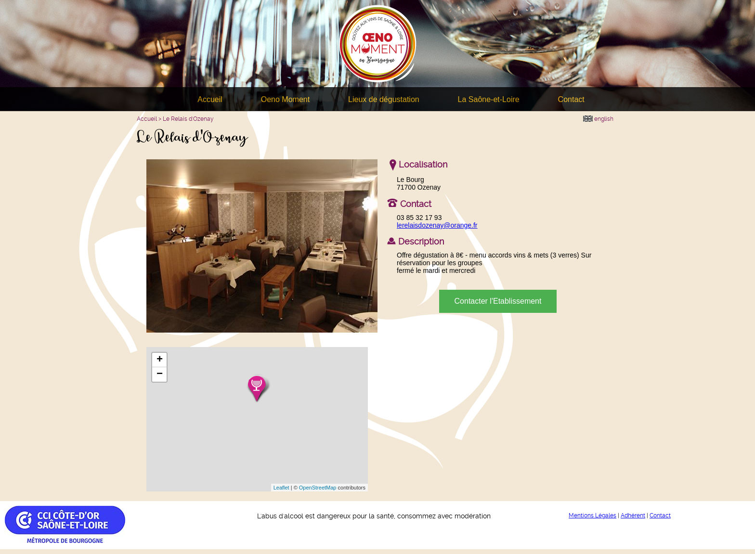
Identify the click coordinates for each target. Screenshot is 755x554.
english (598, 119)
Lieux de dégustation (383, 99)
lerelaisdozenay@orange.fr (437, 225)
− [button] (159, 374)
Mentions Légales (592, 515)
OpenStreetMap (318, 487)
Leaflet (281, 487)
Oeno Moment (285, 99)
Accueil (209, 99)
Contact (571, 99)
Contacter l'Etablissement (498, 301)
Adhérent (633, 515)
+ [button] (159, 360)
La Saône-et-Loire (489, 99)
